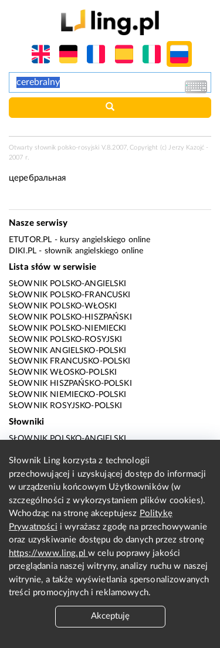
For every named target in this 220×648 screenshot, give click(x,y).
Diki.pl (22, 251)
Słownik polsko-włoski (63, 306)
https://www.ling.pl (48, 553)
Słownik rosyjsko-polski (65, 406)
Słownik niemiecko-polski (68, 395)
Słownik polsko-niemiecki (68, 328)
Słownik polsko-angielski (68, 284)
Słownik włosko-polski (63, 372)
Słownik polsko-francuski (70, 295)
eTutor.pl (30, 240)
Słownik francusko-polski (70, 361)
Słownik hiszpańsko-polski (70, 383)
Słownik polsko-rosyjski (65, 339)
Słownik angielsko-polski (68, 351)
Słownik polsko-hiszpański (70, 317)
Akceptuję (110, 616)
